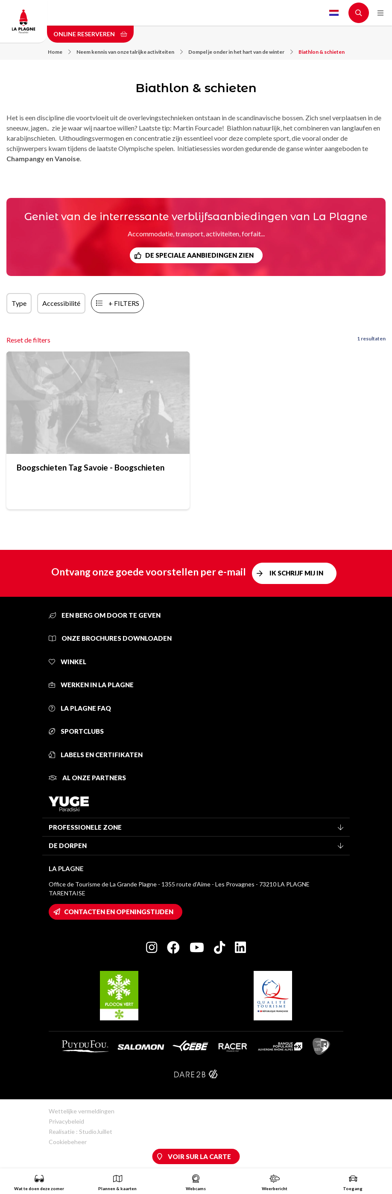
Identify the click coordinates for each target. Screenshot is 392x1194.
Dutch (334, 13)
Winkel (67, 661)
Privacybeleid (66, 1121)
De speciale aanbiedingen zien (199, 255)
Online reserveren (90, 34)
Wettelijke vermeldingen (81, 1111)
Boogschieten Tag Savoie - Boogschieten (90, 467)
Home (59, 52)
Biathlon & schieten (321, 52)
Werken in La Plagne (91, 685)
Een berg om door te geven (105, 615)
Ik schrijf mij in (296, 573)
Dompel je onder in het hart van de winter (240, 52)
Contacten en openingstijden (118, 911)
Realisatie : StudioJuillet (80, 1131)
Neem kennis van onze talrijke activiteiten (129, 52)
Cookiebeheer (68, 1141)
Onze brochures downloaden (110, 638)
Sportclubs (76, 731)
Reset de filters (28, 340)
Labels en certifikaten (96, 754)
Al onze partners (87, 777)
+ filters (123, 303)
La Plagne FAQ (80, 708)
